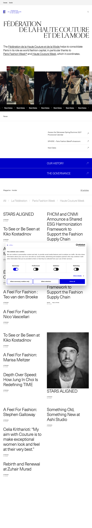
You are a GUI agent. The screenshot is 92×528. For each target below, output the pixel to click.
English (11, 2)
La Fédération (19, 201)
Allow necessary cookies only (19, 281)
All (4, 201)
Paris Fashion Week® (15, 54)
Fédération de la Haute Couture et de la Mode (34, 46)
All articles (84, 190)
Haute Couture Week (44, 54)
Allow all (72, 281)
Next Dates (52, 147)
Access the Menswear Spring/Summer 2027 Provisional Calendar (64, 133)
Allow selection (46, 281)
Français (5, 2)
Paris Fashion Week (43, 201)
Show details (77, 276)
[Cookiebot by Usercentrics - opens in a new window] (77, 245)
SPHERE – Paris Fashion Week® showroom (64, 141)
